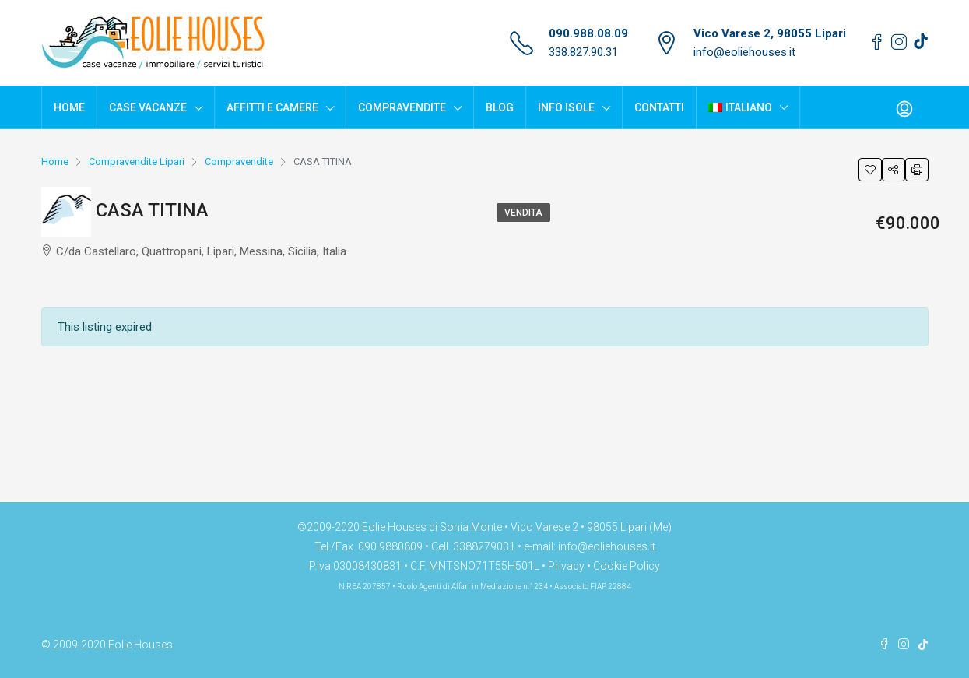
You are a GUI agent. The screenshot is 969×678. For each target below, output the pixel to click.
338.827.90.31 (583, 52)
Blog (500, 107)
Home (69, 107)
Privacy (566, 566)
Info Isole (566, 107)
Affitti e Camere (272, 107)
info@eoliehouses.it (744, 52)
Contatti (659, 107)
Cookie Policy (626, 566)
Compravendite (402, 107)
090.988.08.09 (588, 33)
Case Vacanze (148, 107)
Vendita (523, 212)
